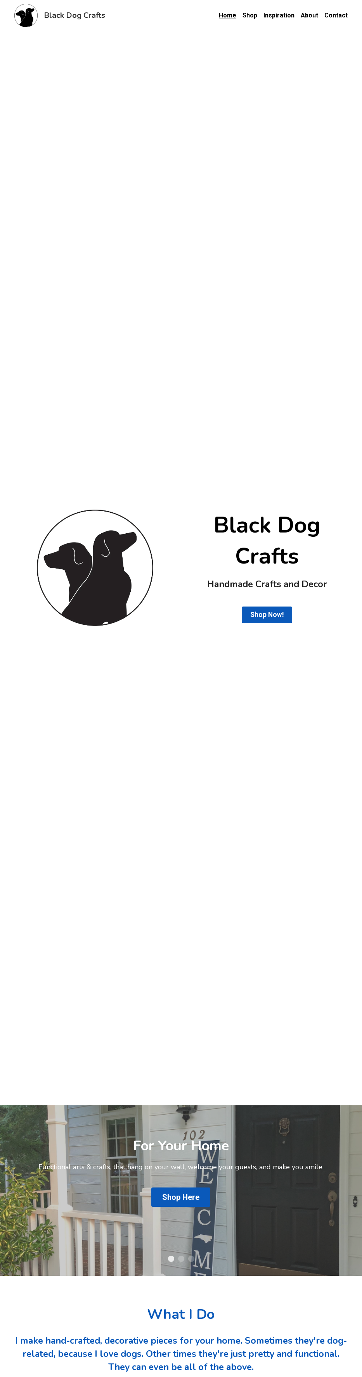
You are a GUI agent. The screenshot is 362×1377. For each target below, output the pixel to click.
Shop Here (180, 1197)
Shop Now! (267, 614)
